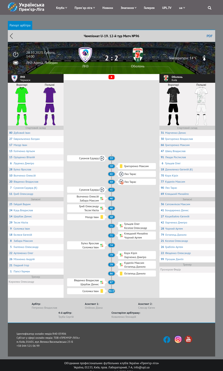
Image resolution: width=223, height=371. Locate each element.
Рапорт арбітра (20, 25)
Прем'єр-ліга (83, 8)
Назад (11, 36)
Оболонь (137, 66)
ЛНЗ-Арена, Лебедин (42, 63)
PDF (210, 36)
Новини (107, 8)
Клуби (60, 8)
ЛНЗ (85, 66)
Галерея (149, 8)
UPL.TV (166, 8)
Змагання (127, 8)
